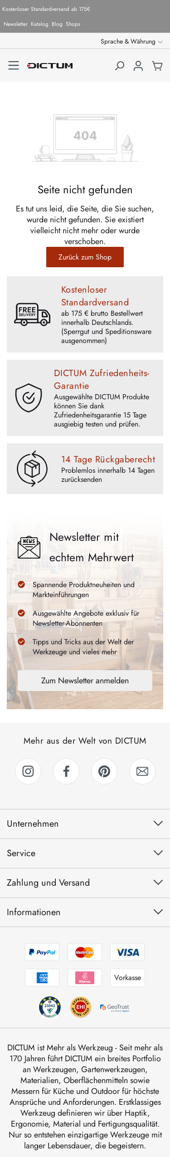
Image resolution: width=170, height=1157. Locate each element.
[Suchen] (119, 70)
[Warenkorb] (157, 70)
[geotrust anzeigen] (116, 1007)
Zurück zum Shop (85, 257)
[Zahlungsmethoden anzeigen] (85, 965)
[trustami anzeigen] (80, 1007)
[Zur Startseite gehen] (50, 65)
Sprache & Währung (128, 41)
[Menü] (13, 65)
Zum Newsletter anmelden (85, 680)
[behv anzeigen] (49, 1007)
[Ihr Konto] (138, 70)
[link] (28, 771)
